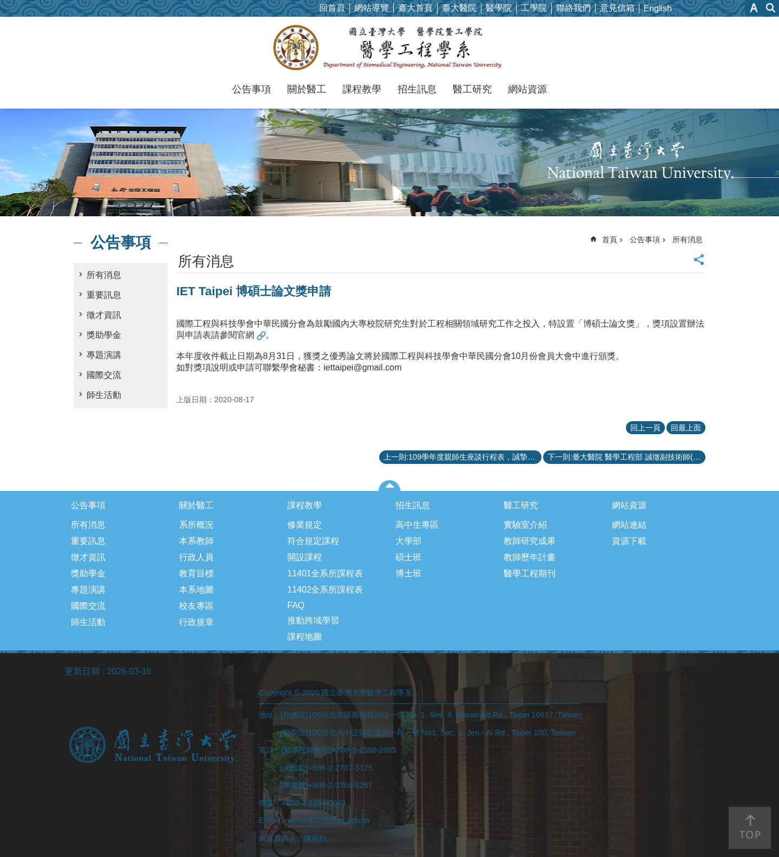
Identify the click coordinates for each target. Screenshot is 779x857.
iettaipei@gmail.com (362, 367)
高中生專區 (417, 524)
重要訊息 (104, 295)
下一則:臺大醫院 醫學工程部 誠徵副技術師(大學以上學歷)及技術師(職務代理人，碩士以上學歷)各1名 (626, 457)
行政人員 (196, 557)
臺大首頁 (415, 7)
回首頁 (332, 7)
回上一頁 (645, 427)
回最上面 (686, 427)
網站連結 (629, 524)
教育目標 (196, 573)
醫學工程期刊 (530, 573)
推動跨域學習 (313, 620)
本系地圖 (196, 589)
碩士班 (408, 557)
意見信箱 (617, 7)
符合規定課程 (313, 541)
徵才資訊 (104, 315)
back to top (750, 828)
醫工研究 (472, 89)
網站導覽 (371, 7)
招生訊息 (417, 89)
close (390, 485)
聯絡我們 (573, 7)
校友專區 (196, 605)
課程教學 (361, 89)
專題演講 (104, 355)
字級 (754, 8)
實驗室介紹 (525, 524)
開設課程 (304, 557)
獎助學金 (104, 335)
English (658, 8)
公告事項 (251, 89)
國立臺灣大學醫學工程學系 (389, 47)
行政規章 (196, 622)
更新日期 (82, 671)
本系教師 (196, 541)
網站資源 (527, 89)
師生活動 (104, 395)
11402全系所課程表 (325, 589)
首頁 (609, 239)
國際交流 (104, 375)
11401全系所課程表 (325, 573)
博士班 (408, 573)
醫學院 (499, 7)
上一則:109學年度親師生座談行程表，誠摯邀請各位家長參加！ (463, 457)
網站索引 (771, 8)
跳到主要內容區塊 (5, 5)
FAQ (296, 605)
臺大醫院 (459, 7)
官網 (245, 335)
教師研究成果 (530, 541)
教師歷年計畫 (530, 557)
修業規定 (304, 524)
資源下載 (629, 541)
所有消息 (104, 275)
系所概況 (196, 524)
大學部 (408, 541)
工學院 (534, 7)
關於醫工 (306, 89)
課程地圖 (304, 636)
